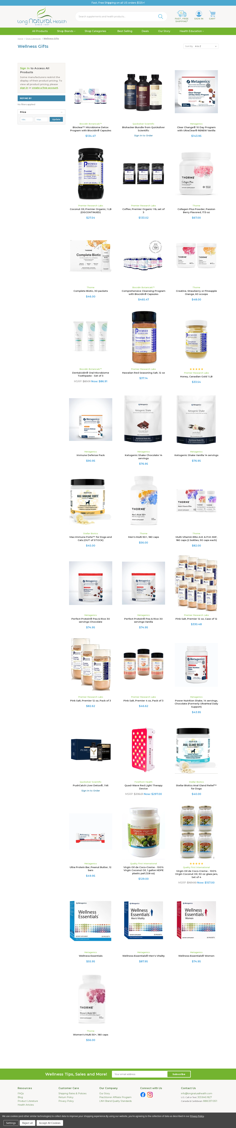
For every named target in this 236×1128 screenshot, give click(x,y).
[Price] (41, 112)
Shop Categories (96, 31)
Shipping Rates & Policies (72, 1093)
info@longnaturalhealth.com (196, 1093)
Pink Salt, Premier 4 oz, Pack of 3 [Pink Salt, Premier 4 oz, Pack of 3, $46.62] (143, 700)
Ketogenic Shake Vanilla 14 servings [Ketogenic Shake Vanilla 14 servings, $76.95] (196, 455)
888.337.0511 (210, 1101)
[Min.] (26, 119)
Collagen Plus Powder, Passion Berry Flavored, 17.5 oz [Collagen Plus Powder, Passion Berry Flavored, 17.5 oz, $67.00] (196, 211)
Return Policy (65, 1097)
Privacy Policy (66, 1101)
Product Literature (28, 1101)
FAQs (21, 1093)
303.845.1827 (205, 1097)
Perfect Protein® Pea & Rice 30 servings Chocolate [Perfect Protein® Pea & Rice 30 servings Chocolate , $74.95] (90, 620)
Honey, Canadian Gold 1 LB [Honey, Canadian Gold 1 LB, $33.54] (196, 376)
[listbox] (206, 46)
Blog (20, 1097)
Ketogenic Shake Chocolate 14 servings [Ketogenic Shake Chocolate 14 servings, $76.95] (143, 457)
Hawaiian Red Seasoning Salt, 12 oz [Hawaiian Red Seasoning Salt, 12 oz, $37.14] (143, 372)
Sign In (25, 68)
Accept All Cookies (50, 1123)
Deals (145, 31)
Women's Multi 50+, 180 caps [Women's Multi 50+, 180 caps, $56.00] (90, 1034)
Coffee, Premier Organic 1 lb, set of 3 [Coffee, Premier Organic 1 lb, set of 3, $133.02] (143, 211)
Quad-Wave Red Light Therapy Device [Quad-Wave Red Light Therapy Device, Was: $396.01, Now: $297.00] (144, 787)
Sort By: (189, 46)
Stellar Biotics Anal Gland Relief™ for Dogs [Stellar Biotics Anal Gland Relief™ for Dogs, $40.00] (196, 787)
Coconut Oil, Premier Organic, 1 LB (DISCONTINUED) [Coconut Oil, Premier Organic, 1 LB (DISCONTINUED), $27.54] (90, 211)
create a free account (45, 87)
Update (56, 119)
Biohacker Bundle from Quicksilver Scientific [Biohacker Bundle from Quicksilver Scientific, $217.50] (143, 129)
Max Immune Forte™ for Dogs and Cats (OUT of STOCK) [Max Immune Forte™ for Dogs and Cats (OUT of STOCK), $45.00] (91, 538)
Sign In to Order (143, 135)
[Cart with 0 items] (212, 15)
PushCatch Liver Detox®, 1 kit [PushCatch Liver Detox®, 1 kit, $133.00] (90, 785)
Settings (11, 1123)
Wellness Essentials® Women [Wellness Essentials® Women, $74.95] (196, 955)
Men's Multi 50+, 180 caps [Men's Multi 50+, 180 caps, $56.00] (143, 536)
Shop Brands (66, 31)
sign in (24, 87)
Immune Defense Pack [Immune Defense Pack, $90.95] (91, 455)
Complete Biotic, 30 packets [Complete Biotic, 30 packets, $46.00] (90, 290)
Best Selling (124, 31)
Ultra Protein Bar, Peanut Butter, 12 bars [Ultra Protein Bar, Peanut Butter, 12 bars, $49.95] (90, 869)
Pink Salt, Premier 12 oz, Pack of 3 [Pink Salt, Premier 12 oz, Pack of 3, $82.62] (90, 700)
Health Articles (26, 1104)
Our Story (164, 31)
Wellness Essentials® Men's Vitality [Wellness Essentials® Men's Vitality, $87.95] (143, 955)
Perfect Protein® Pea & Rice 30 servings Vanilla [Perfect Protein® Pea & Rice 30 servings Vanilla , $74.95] (143, 620)
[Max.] (41, 119)
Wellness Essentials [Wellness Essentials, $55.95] (90, 955)
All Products (40, 31)
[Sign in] (199, 15)
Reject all (27, 1123)
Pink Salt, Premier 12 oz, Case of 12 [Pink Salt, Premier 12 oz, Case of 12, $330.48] (196, 618)
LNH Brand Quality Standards (115, 1101)
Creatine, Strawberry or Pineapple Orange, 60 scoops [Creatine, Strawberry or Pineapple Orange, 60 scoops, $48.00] (196, 292)
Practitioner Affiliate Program (115, 1097)
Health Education (192, 31)
